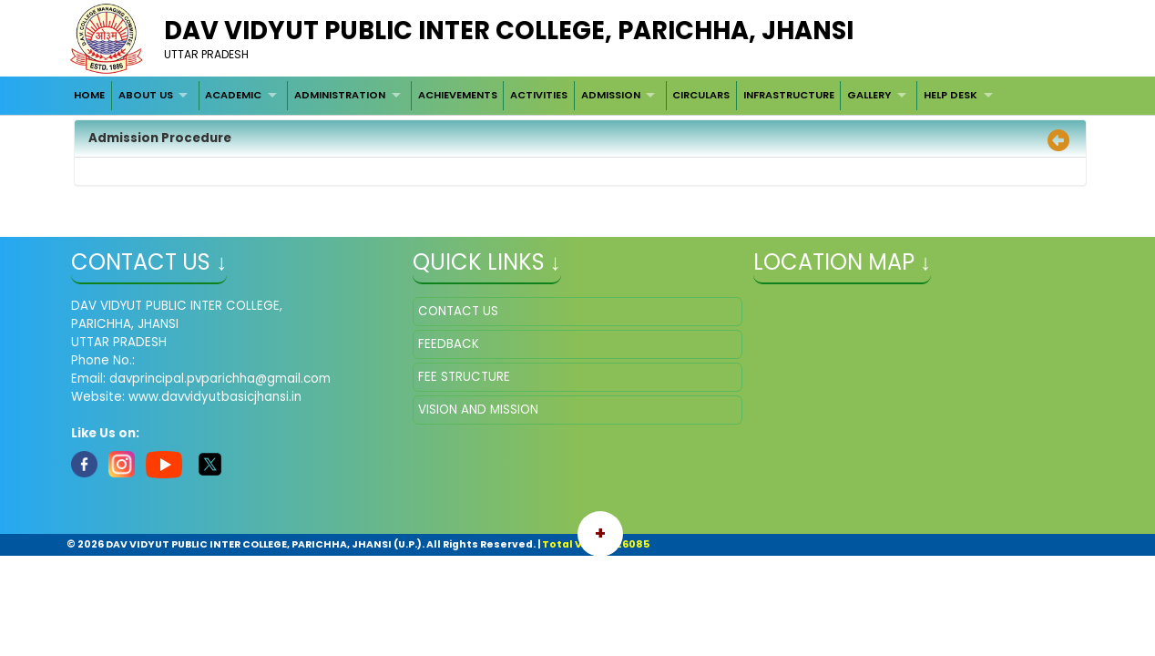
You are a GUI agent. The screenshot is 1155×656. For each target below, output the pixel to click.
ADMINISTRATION (339, 94)
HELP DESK (950, 94)
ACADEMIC (233, 94)
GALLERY (869, 94)
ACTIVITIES (538, 94)
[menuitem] (89, 95)
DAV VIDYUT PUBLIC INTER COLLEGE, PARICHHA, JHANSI (508, 30)
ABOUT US (145, 94)
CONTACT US (458, 311)
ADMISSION (610, 94)
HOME (89, 94)
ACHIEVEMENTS (457, 94)
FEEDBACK (448, 344)
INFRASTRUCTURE (788, 94)
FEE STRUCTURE (464, 376)
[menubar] (535, 95)
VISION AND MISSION (478, 409)
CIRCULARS (701, 94)
